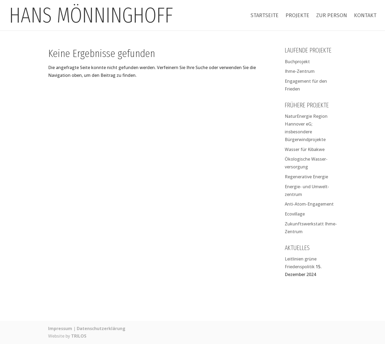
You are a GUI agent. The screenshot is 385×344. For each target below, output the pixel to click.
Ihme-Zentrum (300, 71)
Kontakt (365, 15)
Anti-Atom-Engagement (309, 204)
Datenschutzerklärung (101, 328)
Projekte (297, 15)
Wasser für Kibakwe (305, 149)
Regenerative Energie (306, 177)
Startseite (265, 15)
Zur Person (331, 15)
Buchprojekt (297, 62)
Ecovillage (295, 214)
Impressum (60, 328)
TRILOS (78, 336)
